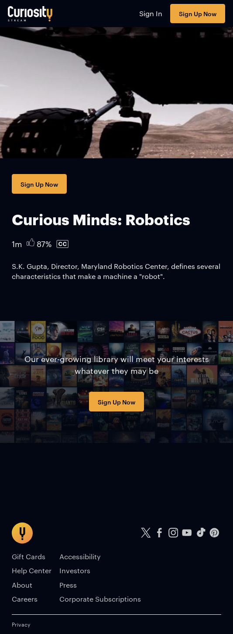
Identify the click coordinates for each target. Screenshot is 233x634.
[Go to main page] (30, 13)
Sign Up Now (197, 13)
